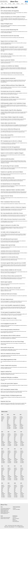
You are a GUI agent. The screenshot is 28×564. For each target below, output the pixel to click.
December (8, 428)
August (8, 424)
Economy (9, 3)
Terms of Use (15, 520)
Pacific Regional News (4, 513)
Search (26, 3)
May (2, 420)
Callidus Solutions (21, 526)
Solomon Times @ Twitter (5, 518)
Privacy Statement (16, 521)
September (9, 425)
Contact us (14, 517)
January (2, 416)
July (1, 440)
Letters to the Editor (16, 509)
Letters (22, 3)
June (2, 439)
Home (2, 3)
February (2, 417)
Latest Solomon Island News (5, 508)
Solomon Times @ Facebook (5, 517)
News (6, 3)
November (9, 427)
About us (14, 519)
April (2, 419)
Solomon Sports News (4, 511)
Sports (14, 3)
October (8, 426)
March (2, 418)
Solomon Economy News (5, 509)
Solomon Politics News (4, 510)
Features (18, 3)
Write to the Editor (16, 518)
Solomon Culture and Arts (5, 512)
